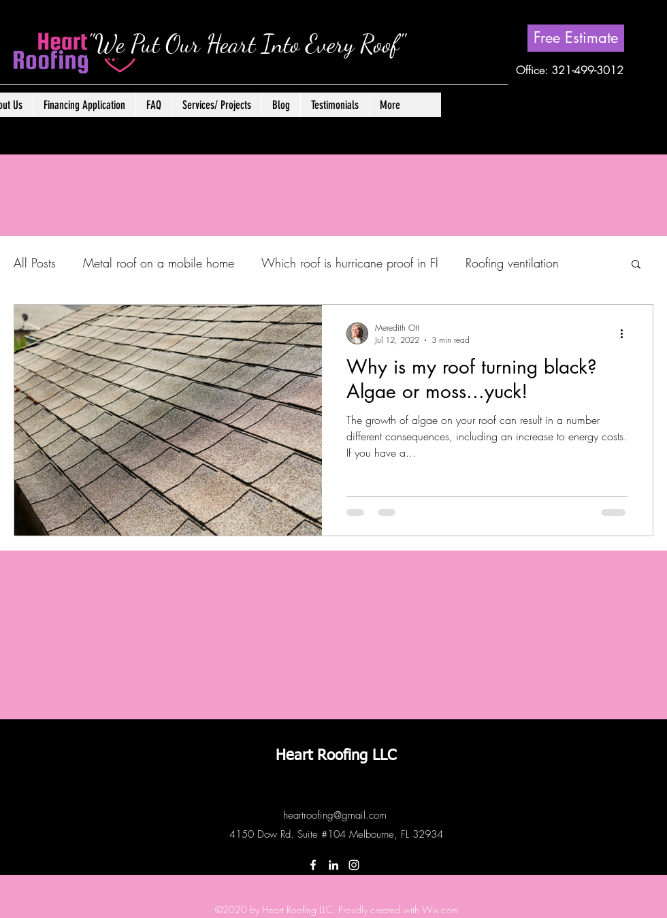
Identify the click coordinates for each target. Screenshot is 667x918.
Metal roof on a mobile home (158, 263)
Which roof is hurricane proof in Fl (349, 263)
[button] (216, 105)
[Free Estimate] (575, 38)
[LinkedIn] (333, 865)
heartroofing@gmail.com (335, 815)
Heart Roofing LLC (336, 756)
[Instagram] (354, 865)
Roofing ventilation (512, 263)
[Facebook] (313, 865)
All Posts (35, 263)
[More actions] (626, 333)
